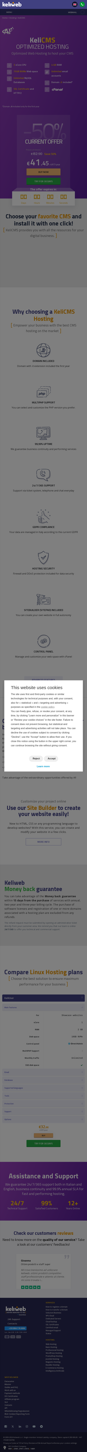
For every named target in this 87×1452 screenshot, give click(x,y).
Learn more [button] (43, 766)
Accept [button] (51, 758)
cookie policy (47, 707)
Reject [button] (36, 758)
